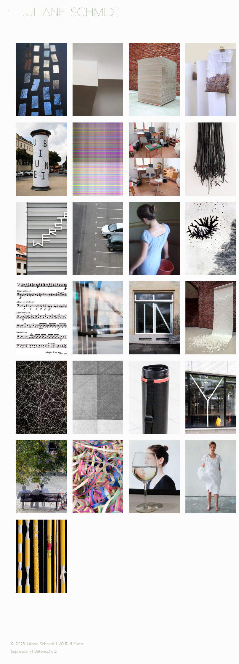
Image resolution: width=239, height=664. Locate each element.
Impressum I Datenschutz (34, 651)
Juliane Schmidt (71, 12)
